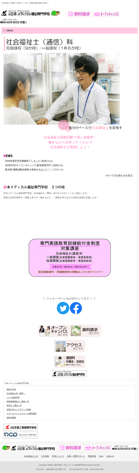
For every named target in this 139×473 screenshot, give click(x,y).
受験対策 (60, 214)
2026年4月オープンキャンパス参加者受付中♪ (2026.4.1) (34, 165)
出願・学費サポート (76, 456)
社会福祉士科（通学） (16, 393)
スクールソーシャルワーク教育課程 (21, 413)
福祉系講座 (11, 418)
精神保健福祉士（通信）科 (18, 401)
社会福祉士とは (31, 456)
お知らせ (110, 456)
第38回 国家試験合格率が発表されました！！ (28, 169)
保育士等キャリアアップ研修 (19, 409)
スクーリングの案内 (24, 214)
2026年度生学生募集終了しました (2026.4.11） (29, 161)
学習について (58, 456)
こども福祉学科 (13, 397)
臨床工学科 (11, 389)
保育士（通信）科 (14, 405)
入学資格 (45, 456)
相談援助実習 (95, 214)
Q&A (101, 456)
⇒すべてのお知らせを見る (118, 175)
